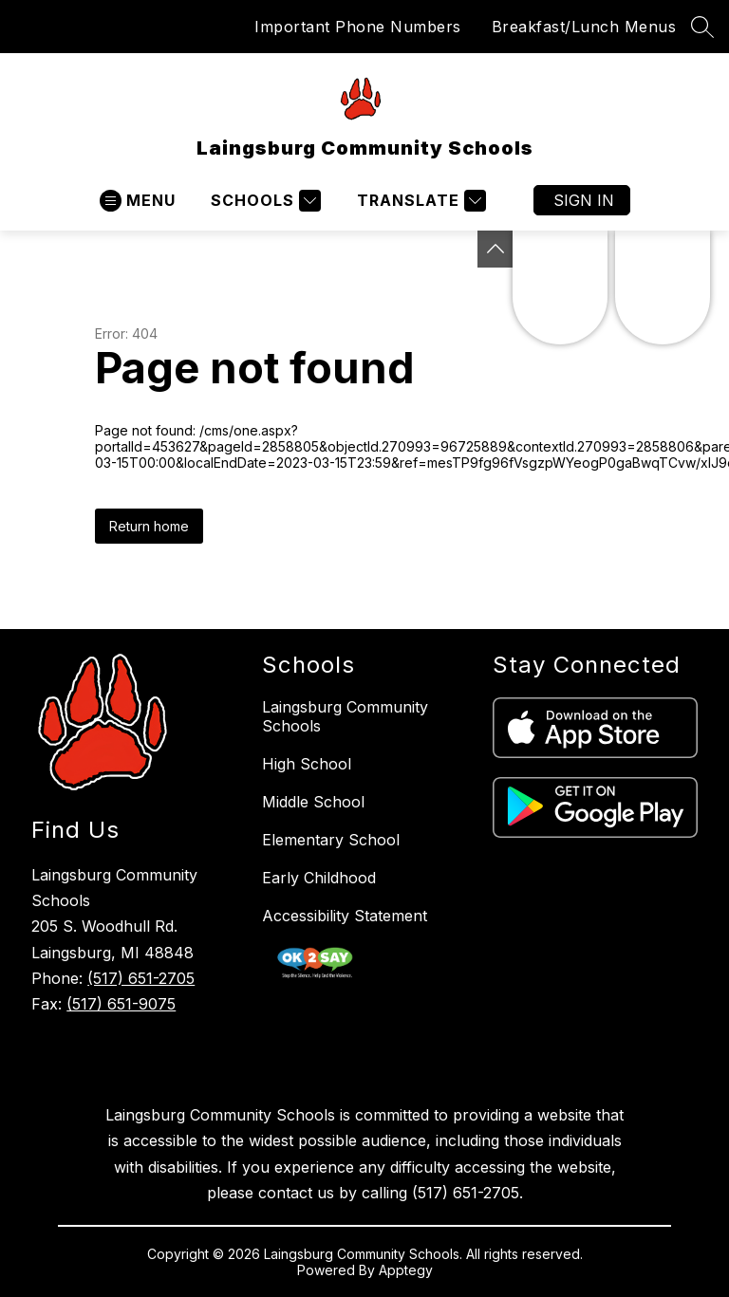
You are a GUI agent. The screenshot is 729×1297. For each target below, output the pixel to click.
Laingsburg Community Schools (345, 716)
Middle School (313, 801)
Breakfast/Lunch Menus (584, 26)
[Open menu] (138, 201)
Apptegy (406, 1270)
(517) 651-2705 (141, 978)
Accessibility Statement (344, 915)
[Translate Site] (419, 201)
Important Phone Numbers (357, 26)
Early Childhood (319, 877)
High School (306, 763)
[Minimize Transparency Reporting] (495, 249)
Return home (149, 526)
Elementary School (331, 839)
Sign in (583, 200)
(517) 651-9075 (121, 1003)
